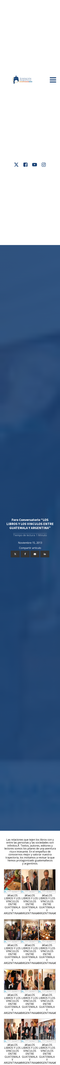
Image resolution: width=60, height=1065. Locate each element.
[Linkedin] (44, 554)
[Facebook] (25, 554)
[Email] (34, 554)
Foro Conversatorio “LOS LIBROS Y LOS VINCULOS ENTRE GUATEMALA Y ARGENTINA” (30, 524)
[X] (15, 554)
